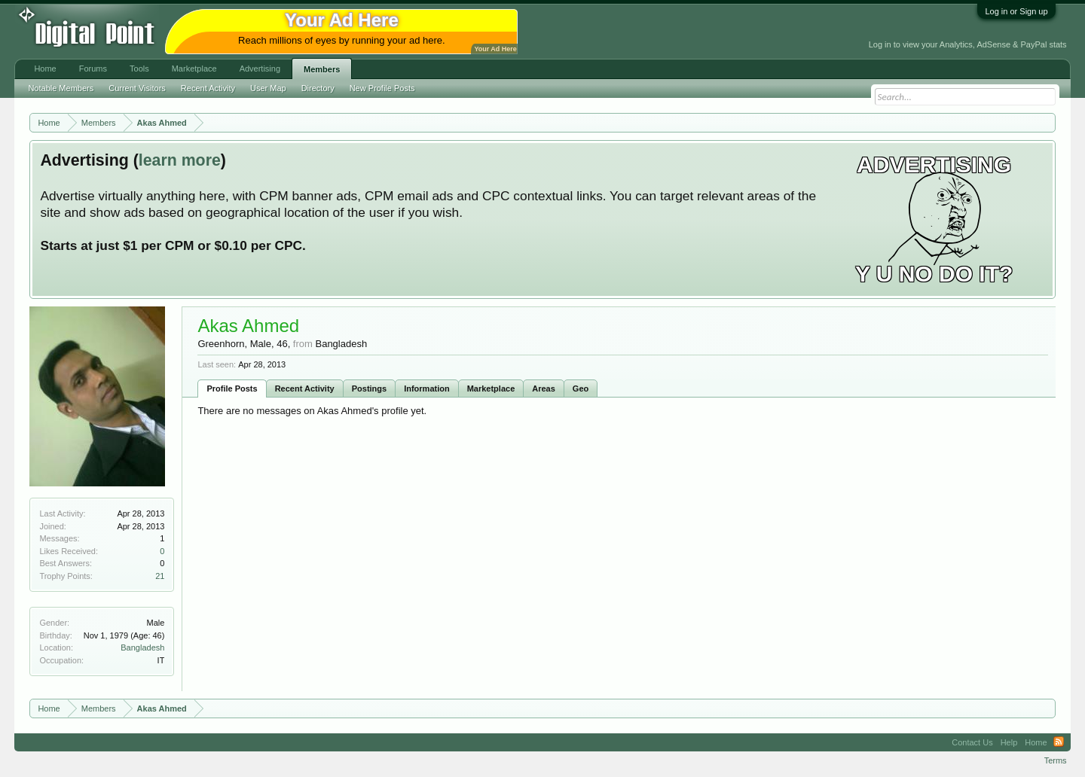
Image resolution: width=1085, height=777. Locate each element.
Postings (369, 388)
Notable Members (60, 88)
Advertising (260, 68)
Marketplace (491, 388)
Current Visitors (137, 88)
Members (322, 69)
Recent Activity (305, 388)
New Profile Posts (382, 88)
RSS (1059, 742)
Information (427, 388)
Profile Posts (231, 388)
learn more (180, 160)
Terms (1055, 760)
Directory (318, 88)
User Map (268, 88)
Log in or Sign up (1016, 11)
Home (45, 68)
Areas (543, 388)
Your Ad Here (495, 49)
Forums (93, 68)
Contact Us (972, 742)
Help (1009, 742)
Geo (580, 388)
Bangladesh (142, 647)
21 (159, 575)
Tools (139, 68)
